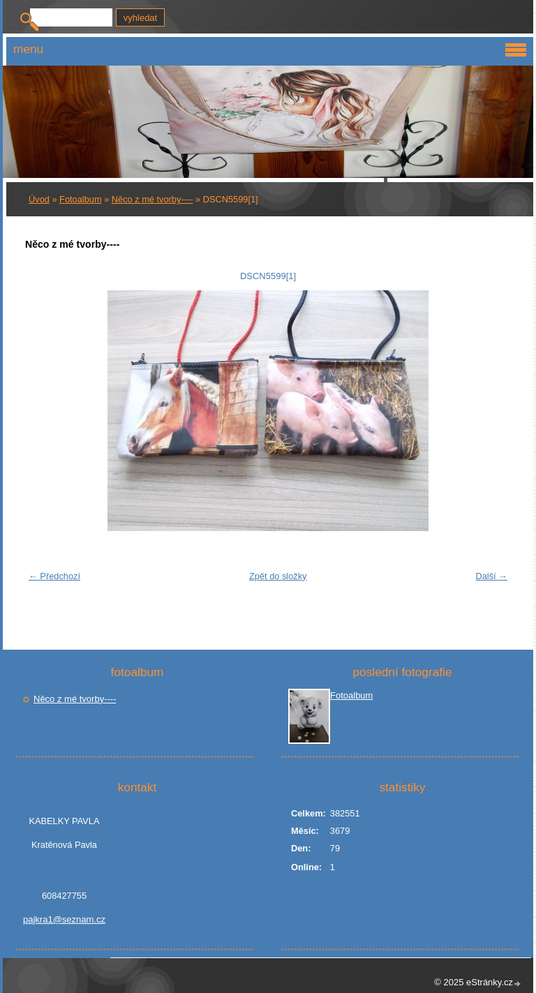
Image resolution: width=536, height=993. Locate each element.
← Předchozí (54, 576)
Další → (491, 576)
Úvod (39, 199)
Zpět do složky (278, 576)
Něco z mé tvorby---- (152, 199)
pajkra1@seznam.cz (64, 919)
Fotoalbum (80, 199)
